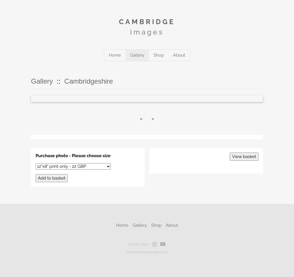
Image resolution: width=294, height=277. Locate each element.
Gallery (137, 55)
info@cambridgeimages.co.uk (147, 252)
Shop (159, 55)
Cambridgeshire (88, 81)
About (179, 55)
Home (115, 55)
